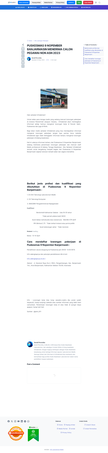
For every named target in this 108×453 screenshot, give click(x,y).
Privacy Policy (60, 2)
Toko (79, 2)
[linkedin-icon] (22, 421)
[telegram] (22, 59)
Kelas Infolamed (23, 2)
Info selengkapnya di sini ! (36, 259)
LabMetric (71, 2)
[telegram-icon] (25, 421)
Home (60, 425)
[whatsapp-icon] (28, 421)
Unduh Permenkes (90, 429)
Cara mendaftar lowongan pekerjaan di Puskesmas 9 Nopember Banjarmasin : (93, 61)
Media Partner (48, 2)
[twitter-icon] (12, 421)
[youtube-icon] (18, 421)
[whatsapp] (22, 55)
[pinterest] (22, 62)
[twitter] (22, 52)
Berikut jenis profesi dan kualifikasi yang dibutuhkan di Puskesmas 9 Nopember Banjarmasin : (94, 51)
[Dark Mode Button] (96, 3)
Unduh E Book (89, 425)
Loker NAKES (88, 2)
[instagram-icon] (15, 421)
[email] (22, 66)
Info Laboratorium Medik (57, 449)
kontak (72, 429)
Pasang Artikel (36, 2)
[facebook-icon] (9, 421)
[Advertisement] (54, 25)
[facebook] (22, 48)
